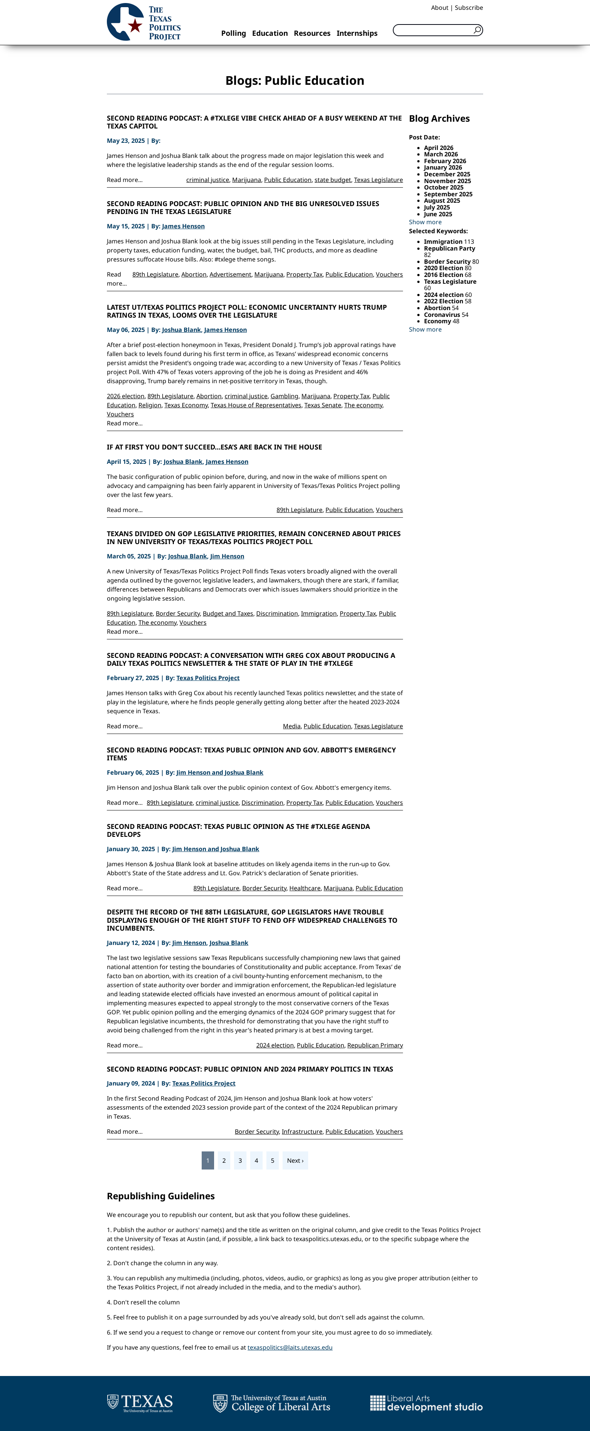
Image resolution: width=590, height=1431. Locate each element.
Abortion (194, 274)
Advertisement (230, 274)
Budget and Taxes (228, 613)
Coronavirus (443, 314)
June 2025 (438, 214)
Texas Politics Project (208, 678)
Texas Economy (186, 405)
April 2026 (438, 148)
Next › (295, 1160)
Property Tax (304, 274)
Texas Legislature (378, 180)
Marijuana (246, 180)
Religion (149, 405)
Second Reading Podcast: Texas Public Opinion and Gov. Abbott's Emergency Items (251, 754)
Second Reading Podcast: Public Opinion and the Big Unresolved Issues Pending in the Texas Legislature (243, 208)
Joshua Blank (181, 330)
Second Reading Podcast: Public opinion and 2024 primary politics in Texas (250, 1069)
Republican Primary (375, 1045)
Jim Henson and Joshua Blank (219, 772)
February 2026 (445, 161)
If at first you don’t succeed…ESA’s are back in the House (214, 447)
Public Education (288, 180)
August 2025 (442, 200)
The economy (363, 405)
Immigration (319, 613)
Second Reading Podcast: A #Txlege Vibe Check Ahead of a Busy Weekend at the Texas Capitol (254, 122)
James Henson (183, 226)
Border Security (178, 613)
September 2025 (448, 194)
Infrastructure (302, 1131)
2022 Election (444, 301)
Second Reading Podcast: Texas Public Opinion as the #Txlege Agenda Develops (238, 831)
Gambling (284, 396)
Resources (312, 33)
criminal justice (207, 180)
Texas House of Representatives (256, 405)
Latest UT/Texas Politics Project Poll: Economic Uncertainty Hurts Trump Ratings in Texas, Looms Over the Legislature (247, 311)
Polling (233, 33)
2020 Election (444, 268)
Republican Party (449, 248)
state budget (333, 180)
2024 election (275, 1045)
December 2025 (447, 174)
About (440, 7)
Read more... (125, 180)
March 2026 (441, 154)
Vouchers (389, 274)
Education (270, 33)
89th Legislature (155, 274)
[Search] (438, 30)
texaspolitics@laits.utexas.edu (290, 1347)
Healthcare (305, 888)
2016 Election (444, 275)
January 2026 (443, 167)
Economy (438, 321)
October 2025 (444, 187)
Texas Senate (322, 405)
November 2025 (447, 181)
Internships (357, 33)
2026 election (125, 396)
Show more (425, 222)
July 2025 (437, 207)
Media (292, 726)
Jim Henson (227, 556)
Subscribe (469, 7)
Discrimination (277, 613)
